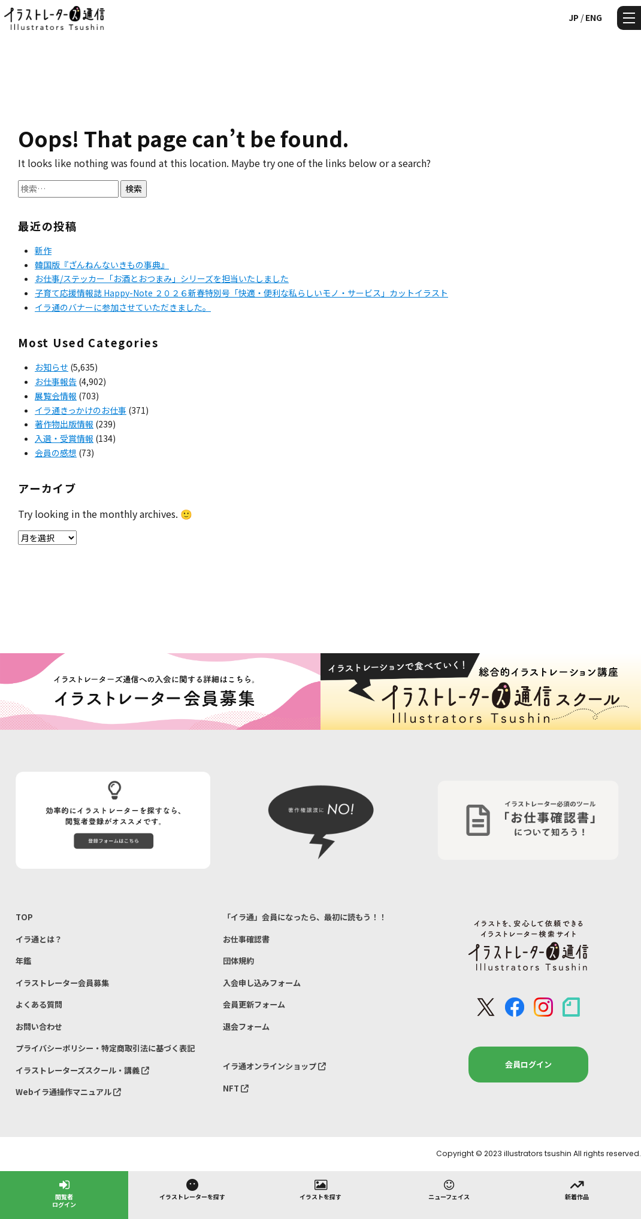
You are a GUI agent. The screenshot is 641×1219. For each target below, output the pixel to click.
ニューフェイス (449, 1189)
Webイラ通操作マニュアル (68, 1091)
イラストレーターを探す (192, 1189)
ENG (593, 17)
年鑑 (23, 960)
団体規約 (238, 960)
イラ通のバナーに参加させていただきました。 (123, 307)
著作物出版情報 (64, 424)
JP (574, 17)
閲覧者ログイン (64, 1193)
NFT (236, 1088)
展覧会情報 (56, 396)
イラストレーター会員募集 (62, 982)
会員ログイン (528, 1064)
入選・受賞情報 (64, 438)
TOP (24, 917)
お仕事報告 (56, 381)
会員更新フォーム (254, 1004)
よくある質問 (39, 1004)
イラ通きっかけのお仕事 (80, 410)
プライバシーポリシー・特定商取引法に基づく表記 (105, 1048)
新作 (43, 250)
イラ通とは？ (39, 939)
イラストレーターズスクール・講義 (82, 1070)
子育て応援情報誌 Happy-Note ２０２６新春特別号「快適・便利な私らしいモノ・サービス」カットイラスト (241, 293)
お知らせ (51, 367)
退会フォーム (246, 1026)
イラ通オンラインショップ (274, 1066)
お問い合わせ (39, 1026)
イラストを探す (320, 1189)
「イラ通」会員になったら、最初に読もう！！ (304, 917)
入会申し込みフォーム (262, 982)
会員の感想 (56, 453)
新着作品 (577, 1189)
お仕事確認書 (246, 939)
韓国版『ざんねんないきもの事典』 (102, 265)
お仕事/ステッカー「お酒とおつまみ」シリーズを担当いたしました (162, 278)
